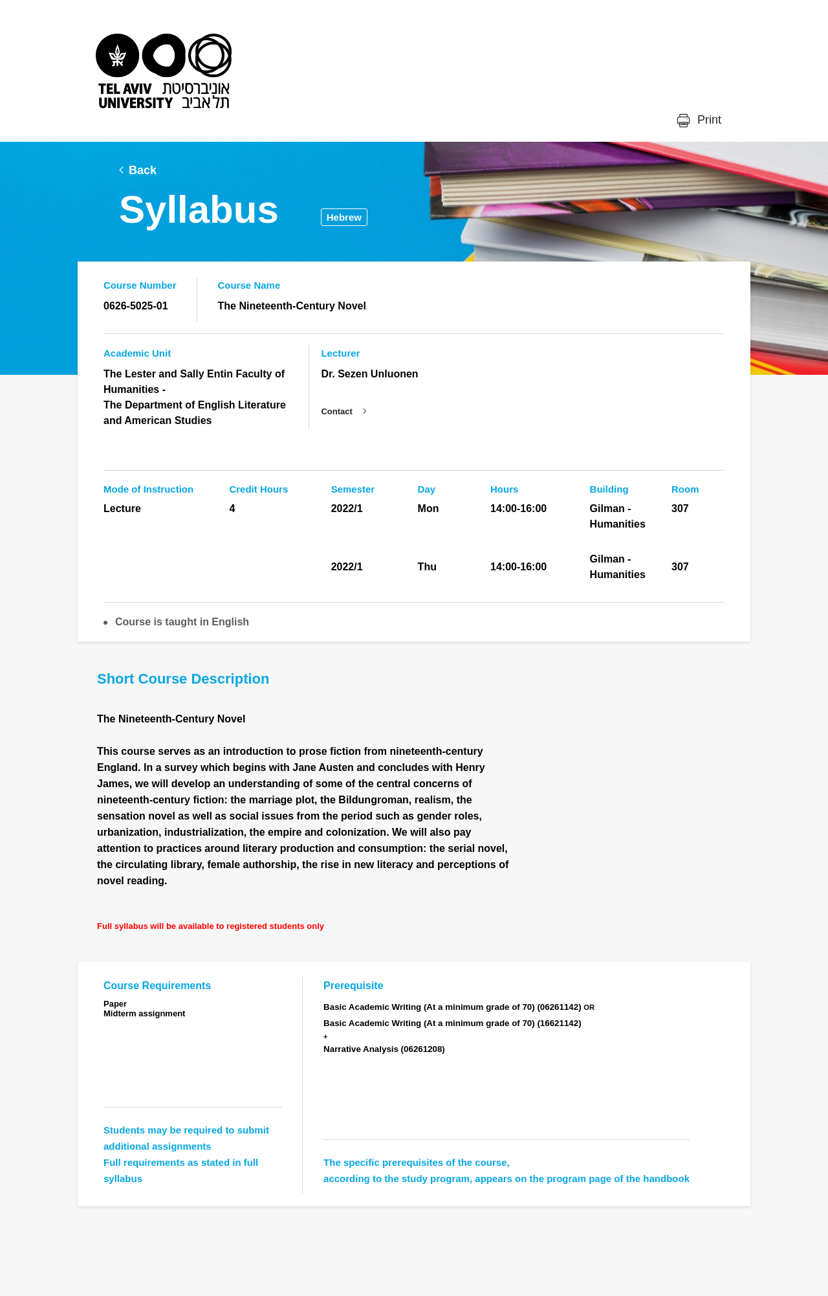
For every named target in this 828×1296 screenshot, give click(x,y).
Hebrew (344, 217)
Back (143, 170)
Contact (336, 411)
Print (707, 119)
